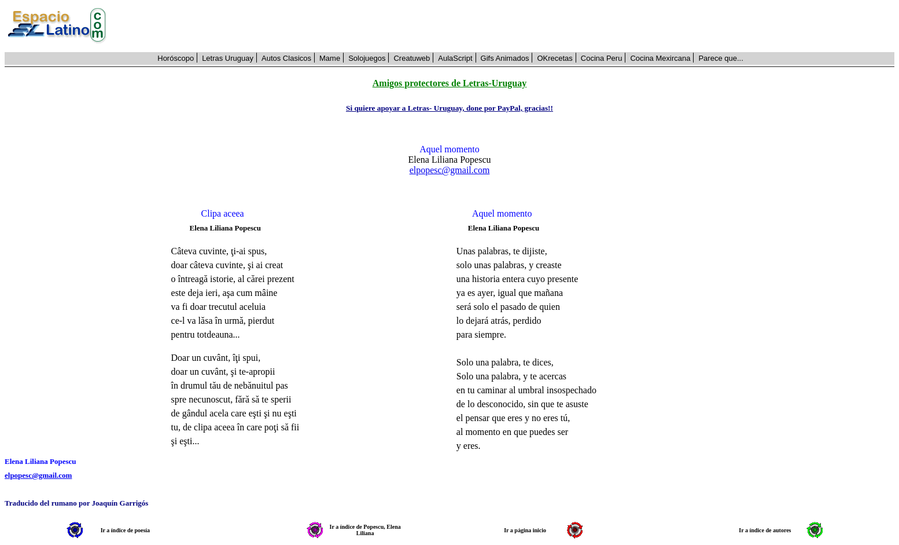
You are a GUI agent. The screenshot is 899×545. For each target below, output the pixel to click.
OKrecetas (554, 58)
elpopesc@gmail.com (450, 170)
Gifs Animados (505, 58)
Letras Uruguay (227, 58)
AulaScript (455, 58)
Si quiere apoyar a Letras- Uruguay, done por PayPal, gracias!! (449, 108)
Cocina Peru (601, 58)
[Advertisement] (507, 26)
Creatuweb (411, 58)
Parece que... (720, 58)
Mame (329, 58)
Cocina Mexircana (660, 58)
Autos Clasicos (286, 58)
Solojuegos (366, 58)
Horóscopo (175, 58)
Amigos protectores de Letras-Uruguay (449, 83)
